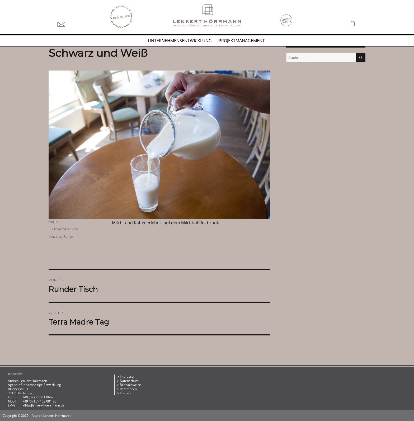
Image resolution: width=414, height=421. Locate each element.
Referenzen (128, 389)
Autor (53, 221)
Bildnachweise (130, 384)
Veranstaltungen (63, 236)
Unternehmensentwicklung (180, 41)
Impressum (128, 376)
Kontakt (125, 393)
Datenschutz (129, 380)
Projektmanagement (242, 41)
